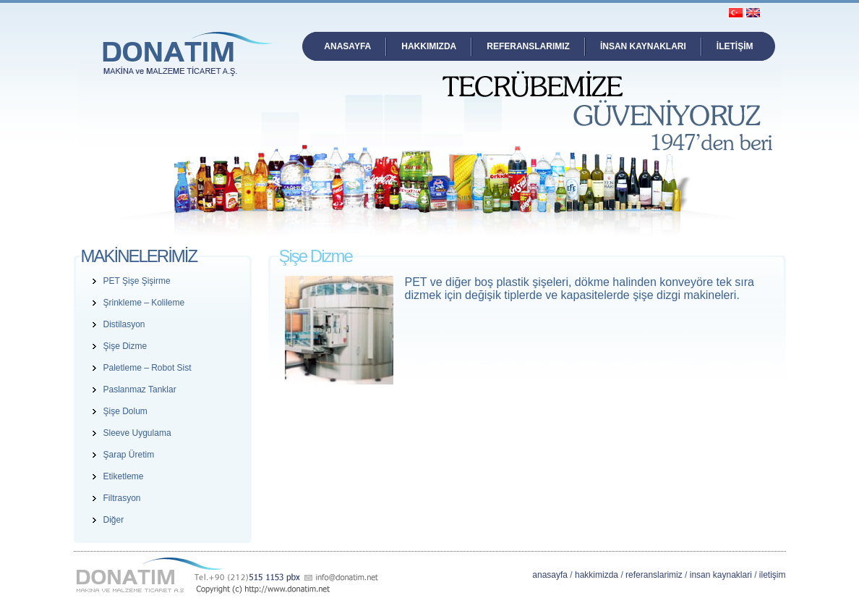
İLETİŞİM (735, 46)
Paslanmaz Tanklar (139, 389)
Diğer (113, 520)
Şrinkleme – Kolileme (144, 303)
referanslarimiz (654, 575)
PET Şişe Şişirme (137, 281)
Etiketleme (123, 476)
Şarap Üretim (129, 455)
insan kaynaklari (721, 575)
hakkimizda (596, 575)
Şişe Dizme (125, 346)
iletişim (772, 575)
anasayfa (550, 575)
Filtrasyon (122, 498)
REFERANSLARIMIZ (528, 46)
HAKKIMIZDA (428, 46)
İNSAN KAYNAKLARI (643, 46)
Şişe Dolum (125, 411)
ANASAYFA (347, 46)
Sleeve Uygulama (137, 433)
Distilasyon (124, 324)
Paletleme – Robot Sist (147, 368)
